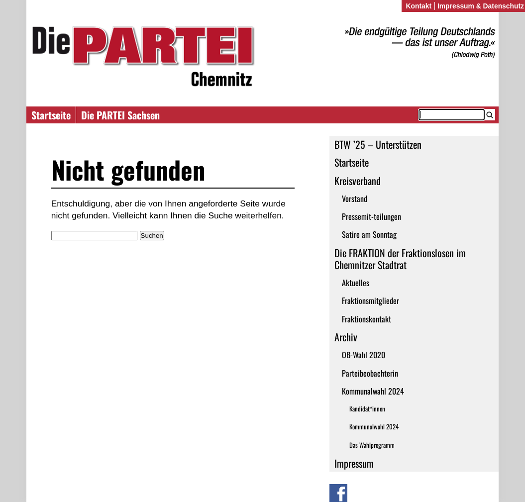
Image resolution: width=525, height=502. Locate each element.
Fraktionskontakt (366, 319)
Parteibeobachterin (370, 373)
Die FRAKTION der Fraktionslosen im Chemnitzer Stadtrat (400, 258)
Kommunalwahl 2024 (373, 391)
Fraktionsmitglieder (370, 300)
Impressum (354, 463)
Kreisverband (357, 180)
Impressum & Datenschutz (480, 6)
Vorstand (354, 198)
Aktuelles (355, 283)
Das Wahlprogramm (372, 445)
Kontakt (418, 6)
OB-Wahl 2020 (363, 355)
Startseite (51, 114)
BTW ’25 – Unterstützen (377, 144)
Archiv (345, 336)
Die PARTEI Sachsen (120, 114)
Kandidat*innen (367, 408)
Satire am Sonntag (369, 234)
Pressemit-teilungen (371, 216)
